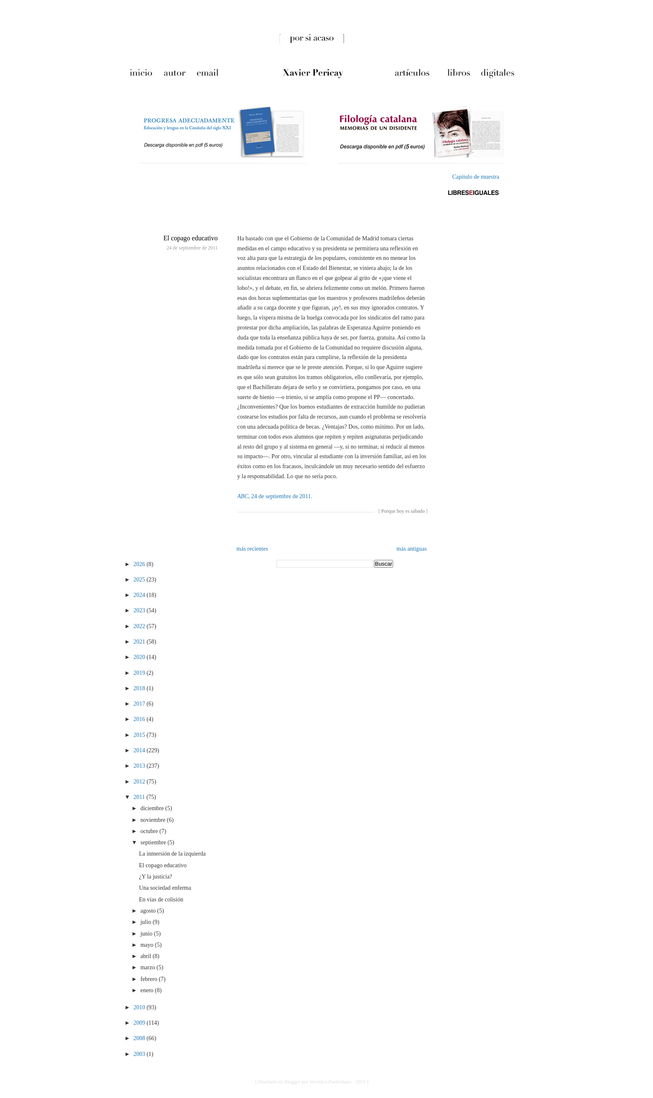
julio (146, 922)
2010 (140, 1007)
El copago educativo (190, 238)
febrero (149, 979)
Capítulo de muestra (475, 177)
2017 (140, 704)
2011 (139, 797)
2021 (140, 642)
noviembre (153, 820)
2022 (140, 626)
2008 (140, 1038)
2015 (140, 735)
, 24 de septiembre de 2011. (274, 496)
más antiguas (411, 549)
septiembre (153, 842)
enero (147, 990)
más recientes (252, 549)
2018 (140, 688)
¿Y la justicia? (155, 876)
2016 (140, 719)
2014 (140, 750)
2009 (140, 1023)
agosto (148, 911)
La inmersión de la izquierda (172, 854)
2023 (140, 610)
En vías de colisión (161, 899)
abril (146, 956)
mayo (147, 945)
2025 (140, 579)
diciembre (152, 808)
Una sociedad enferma (165, 888)
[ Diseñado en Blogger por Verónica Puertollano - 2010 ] (312, 1082)
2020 (140, 657)
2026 (140, 564)
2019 (140, 673)
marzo (148, 967)
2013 (140, 766)
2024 (140, 595)
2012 (140, 782)
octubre (149, 831)
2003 (140, 1054)
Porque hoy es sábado (402, 511)
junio (147, 934)
